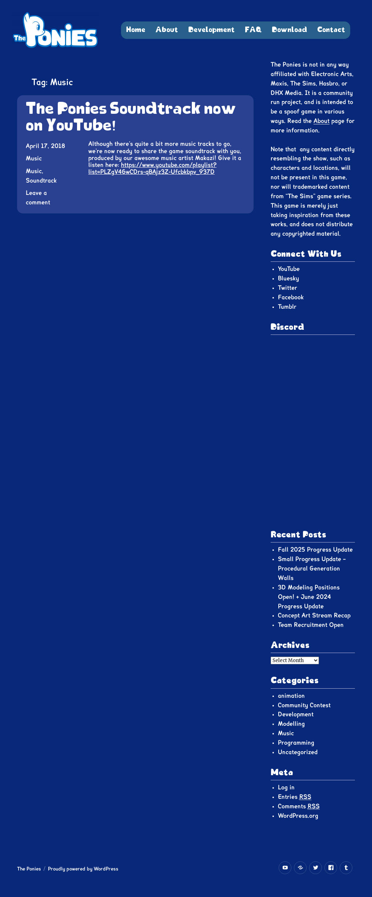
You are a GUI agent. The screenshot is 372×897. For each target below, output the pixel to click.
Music (34, 158)
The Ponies (29, 869)
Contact (331, 30)
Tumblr (287, 307)
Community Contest (304, 705)
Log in (286, 787)
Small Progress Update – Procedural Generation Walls (312, 568)
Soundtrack (41, 181)
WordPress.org (298, 816)
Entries (294, 797)
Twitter (287, 288)
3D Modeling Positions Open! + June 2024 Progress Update (309, 597)
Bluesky (288, 278)
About (166, 30)
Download (289, 30)
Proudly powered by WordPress (83, 869)
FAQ (253, 30)
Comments (299, 807)
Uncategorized (298, 752)
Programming (296, 743)
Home (135, 30)
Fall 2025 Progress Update (315, 550)
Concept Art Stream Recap (314, 615)
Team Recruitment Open (311, 625)
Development (211, 30)
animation (291, 696)
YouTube (289, 269)
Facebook (291, 297)
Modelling (291, 724)
